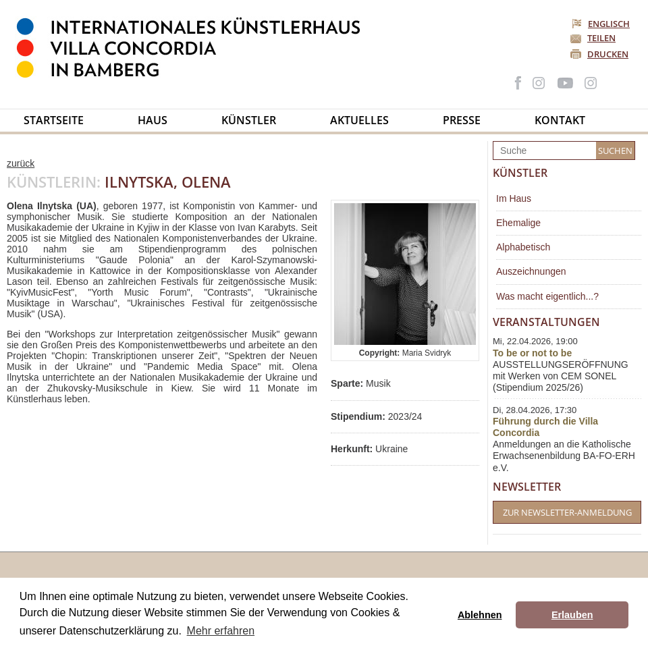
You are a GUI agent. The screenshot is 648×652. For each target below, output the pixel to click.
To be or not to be (532, 353)
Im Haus (513, 198)
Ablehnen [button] (480, 614)
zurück (20, 163)
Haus (152, 120)
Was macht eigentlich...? (547, 296)
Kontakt (560, 120)
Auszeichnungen (531, 271)
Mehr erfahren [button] (221, 630)
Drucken (607, 54)
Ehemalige (518, 222)
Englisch (602, 24)
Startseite (54, 120)
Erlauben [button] (572, 614)
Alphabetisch (523, 247)
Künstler (248, 120)
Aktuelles (359, 120)
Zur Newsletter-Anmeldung (567, 512)
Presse (462, 120)
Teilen (601, 37)
